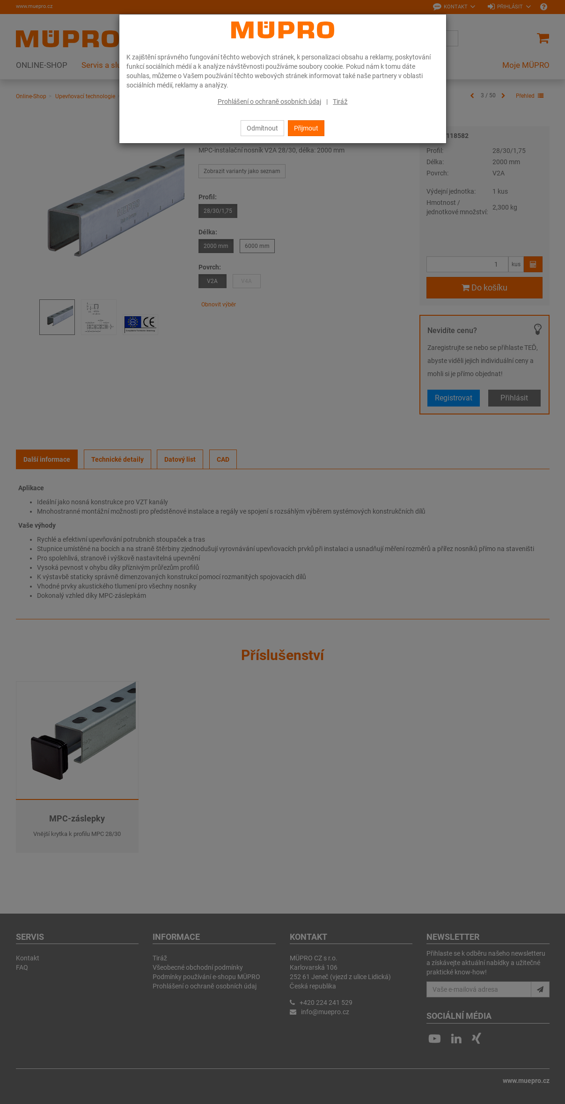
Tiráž (340, 101)
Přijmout (306, 128)
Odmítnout (262, 128)
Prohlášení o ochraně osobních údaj (270, 101)
